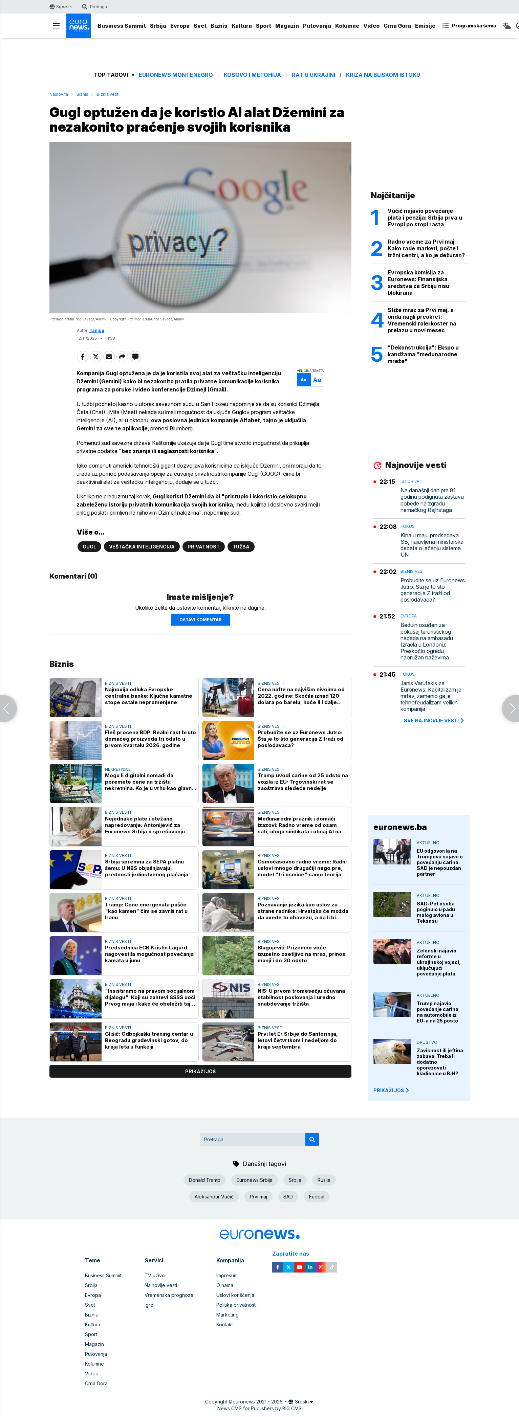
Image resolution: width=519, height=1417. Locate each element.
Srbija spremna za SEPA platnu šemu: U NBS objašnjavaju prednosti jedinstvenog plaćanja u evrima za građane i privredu (149, 868)
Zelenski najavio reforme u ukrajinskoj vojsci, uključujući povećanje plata (439, 962)
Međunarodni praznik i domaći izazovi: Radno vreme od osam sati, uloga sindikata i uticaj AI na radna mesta (299, 825)
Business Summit (122, 25)
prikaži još (200, 1071)
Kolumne (347, 25)
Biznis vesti (108, 94)
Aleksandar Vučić (214, 1196)
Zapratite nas (294, 1254)
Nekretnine (118, 769)
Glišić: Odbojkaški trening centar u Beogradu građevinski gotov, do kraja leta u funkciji (149, 1040)
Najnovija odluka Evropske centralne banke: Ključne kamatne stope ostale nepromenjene (148, 695)
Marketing (227, 1315)
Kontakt (224, 1324)
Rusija (324, 1180)
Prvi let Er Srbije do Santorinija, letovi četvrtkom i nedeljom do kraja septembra (298, 1040)
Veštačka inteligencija (142, 547)
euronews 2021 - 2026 (258, 1401)
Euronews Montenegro (176, 75)
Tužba (241, 547)
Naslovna (58, 94)
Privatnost (204, 547)
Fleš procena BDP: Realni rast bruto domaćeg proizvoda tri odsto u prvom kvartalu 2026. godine (150, 738)
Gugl (89, 547)
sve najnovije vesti (434, 720)
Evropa (180, 25)
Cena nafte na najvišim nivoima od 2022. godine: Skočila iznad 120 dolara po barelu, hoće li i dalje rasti (301, 695)
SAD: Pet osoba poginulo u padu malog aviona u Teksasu (436, 912)
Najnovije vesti (161, 1285)
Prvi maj (258, 1196)
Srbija (158, 25)
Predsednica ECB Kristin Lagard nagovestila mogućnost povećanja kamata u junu (149, 954)
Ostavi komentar (200, 619)
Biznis (219, 25)
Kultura (242, 25)
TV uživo (155, 1275)
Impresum (227, 1275)
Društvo (427, 1042)
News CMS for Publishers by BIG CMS (259, 1408)
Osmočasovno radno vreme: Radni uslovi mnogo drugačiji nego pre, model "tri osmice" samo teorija (302, 868)
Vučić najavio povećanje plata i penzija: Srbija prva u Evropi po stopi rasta (425, 217)
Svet (200, 25)
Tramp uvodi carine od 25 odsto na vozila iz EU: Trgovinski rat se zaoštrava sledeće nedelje (303, 782)
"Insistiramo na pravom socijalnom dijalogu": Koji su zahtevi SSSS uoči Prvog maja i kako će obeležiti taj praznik (150, 997)
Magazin (287, 25)
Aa (303, 379)
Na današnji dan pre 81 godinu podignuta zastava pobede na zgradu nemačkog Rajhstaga (432, 500)
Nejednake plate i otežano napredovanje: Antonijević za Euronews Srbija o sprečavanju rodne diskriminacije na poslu (145, 825)
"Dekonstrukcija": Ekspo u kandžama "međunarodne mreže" (423, 354)
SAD (288, 1196)
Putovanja (317, 25)
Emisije (425, 25)
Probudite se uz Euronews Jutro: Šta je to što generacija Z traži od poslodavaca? (300, 738)
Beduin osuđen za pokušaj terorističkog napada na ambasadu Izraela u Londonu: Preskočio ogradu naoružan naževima (427, 641)
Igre (149, 1305)
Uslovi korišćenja (235, 1295)
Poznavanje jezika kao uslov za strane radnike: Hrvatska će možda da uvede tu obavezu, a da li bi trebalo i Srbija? (303, 911)
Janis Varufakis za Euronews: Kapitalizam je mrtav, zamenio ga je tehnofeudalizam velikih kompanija (431, 696)
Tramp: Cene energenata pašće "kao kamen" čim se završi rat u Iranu (146, 911)
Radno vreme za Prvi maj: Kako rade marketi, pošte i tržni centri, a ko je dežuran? (426, 248)
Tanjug (96, 330)
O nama (224, 1285)
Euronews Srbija (255, 1180)
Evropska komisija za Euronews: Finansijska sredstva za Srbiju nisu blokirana (418, 282)
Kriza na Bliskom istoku (383, 75)
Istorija (410, 481)
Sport (263, 25)
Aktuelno (428, 842)
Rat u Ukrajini (313, 75)
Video (371, 25)
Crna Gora (397, 25)
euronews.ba (400, 827)
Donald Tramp (204, 1180)
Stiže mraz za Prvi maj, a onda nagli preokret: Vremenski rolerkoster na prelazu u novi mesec (422, 320)
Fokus (408, 526)
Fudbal (316, 1196)
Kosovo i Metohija (252, 75)
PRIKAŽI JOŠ (391, 1090)
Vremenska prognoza (169, 1295)
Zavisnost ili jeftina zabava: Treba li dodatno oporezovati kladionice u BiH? (440, 1062)
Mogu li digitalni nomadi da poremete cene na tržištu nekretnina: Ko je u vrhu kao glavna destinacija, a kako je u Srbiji (150, 782)
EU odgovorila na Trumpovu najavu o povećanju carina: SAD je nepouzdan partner (440, 862)
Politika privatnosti (236, 1305)
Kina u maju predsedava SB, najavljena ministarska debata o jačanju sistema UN (432, 545)
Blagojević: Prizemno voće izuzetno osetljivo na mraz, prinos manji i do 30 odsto (301, 954)
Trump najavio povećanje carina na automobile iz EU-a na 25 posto (437, 1012)
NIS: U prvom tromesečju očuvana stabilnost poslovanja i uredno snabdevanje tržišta (301, 997)
